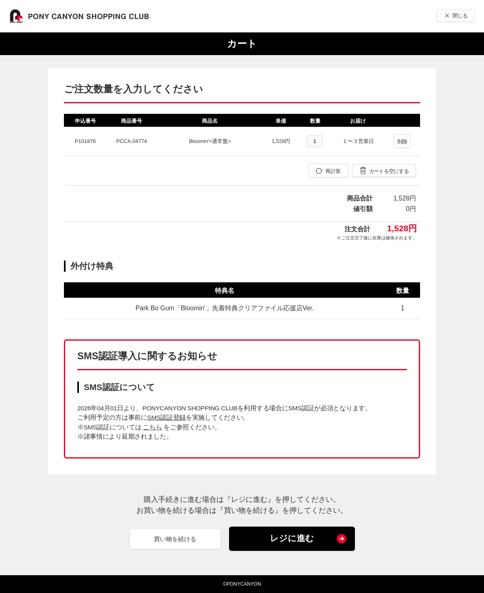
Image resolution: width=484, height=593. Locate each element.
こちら (152, 427)
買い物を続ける (175, 538)
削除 (402, 142)
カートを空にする (389, 171)
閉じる (459, 16)
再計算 (332, 171)
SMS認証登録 (166, 417)
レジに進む (292, 538)
